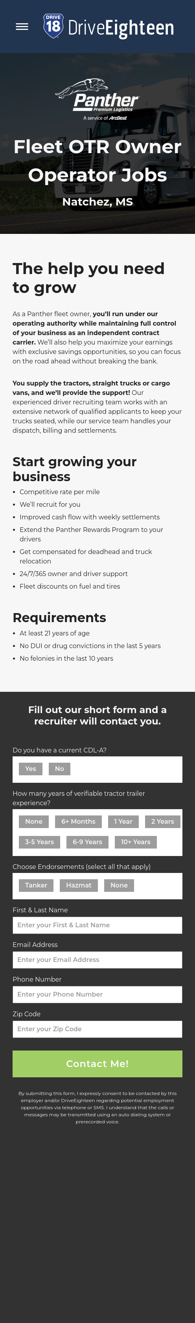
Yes (30, 769)
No (59, 769)
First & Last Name (42, 910)
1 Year (123, 821)
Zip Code (28, 1014)
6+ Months (78, 821)
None (33, 821)
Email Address (37, 945)
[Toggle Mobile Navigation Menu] (22, 26)
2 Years (162, 821)
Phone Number (39, 979)
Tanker (36, 885)
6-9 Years (87, 842)
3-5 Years (39, 842)
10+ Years (136, 842)
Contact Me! (97, 1063)
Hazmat (79, 885)
